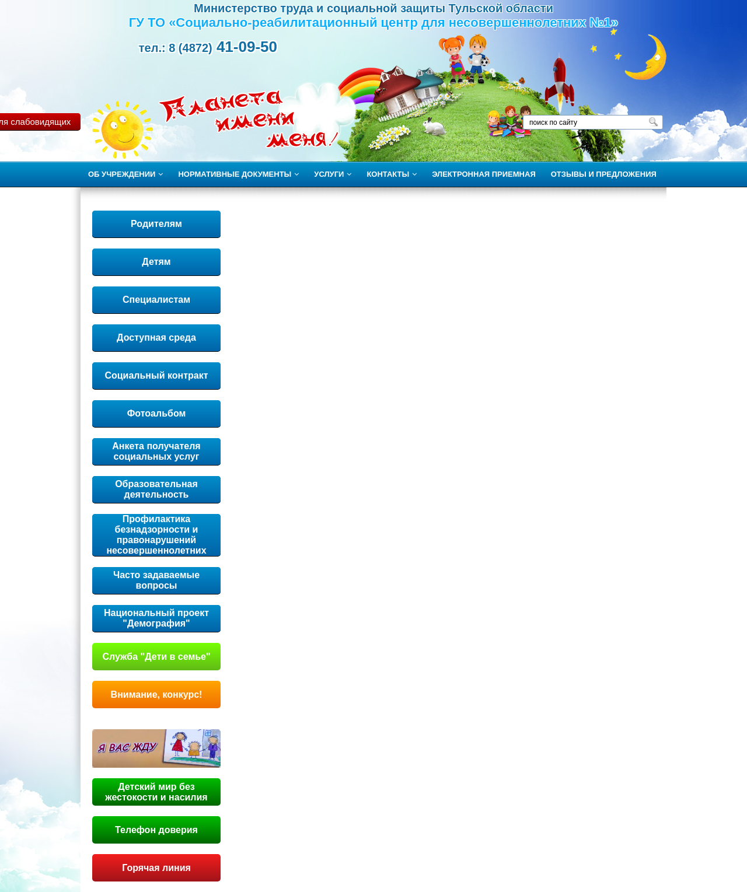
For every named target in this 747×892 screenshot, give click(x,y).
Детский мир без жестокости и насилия (156, 792)
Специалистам (156, 300)
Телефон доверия (156, 830)
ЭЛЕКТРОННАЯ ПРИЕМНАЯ (483, 174)
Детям (156, 262)
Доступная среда (156, 337)
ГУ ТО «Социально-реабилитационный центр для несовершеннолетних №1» (373, 22)
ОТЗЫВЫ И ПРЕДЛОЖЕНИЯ (604, 174)
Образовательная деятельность (156, 489)
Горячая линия (156, 868)
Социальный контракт (156, 375)
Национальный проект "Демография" (156, 618)
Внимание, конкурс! (157, 694)
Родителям (156, 224)
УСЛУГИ (332, 174)
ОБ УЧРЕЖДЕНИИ (125, 174)
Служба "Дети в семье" (156, 657)
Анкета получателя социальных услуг (156, 451)
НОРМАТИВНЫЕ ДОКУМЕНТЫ (238, 174)
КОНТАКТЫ (391, 174)
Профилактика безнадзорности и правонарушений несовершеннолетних (156, 534)
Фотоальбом (156, 413)
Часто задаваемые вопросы (156, 580)
